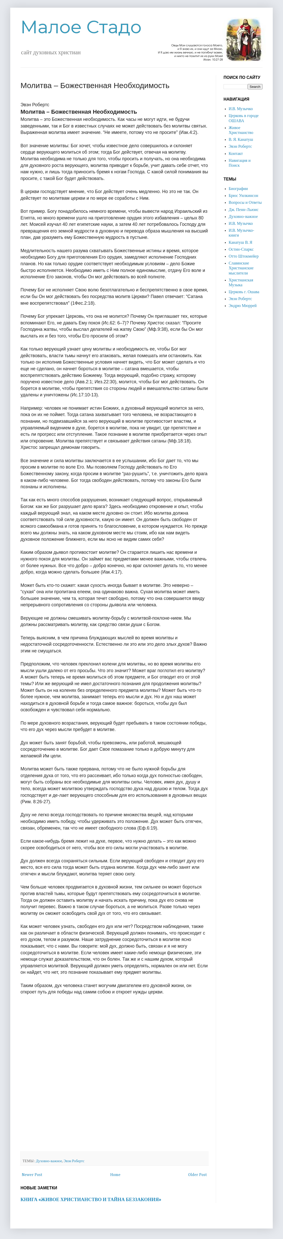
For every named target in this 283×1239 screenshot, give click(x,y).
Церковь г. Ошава (244, 292)
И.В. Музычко (241, 109)
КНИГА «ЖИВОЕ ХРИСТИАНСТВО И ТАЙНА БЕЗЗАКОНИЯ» (91, 1199)
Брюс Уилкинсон (243, 196)
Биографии (238, 189)
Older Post (197, 1175)
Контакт (236, 154)
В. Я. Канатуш (241, 140)
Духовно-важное (49, 1161)
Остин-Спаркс (241, 250)
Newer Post (32, 1175)
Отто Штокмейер (244, 257)
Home (115, 1175)
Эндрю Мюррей (243, 306)
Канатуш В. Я (240, 243)
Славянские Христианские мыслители (241, 268)
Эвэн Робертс (74, 1161)
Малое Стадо (81, 27)
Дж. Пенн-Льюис (244, 210)
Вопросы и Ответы (245, 203)
